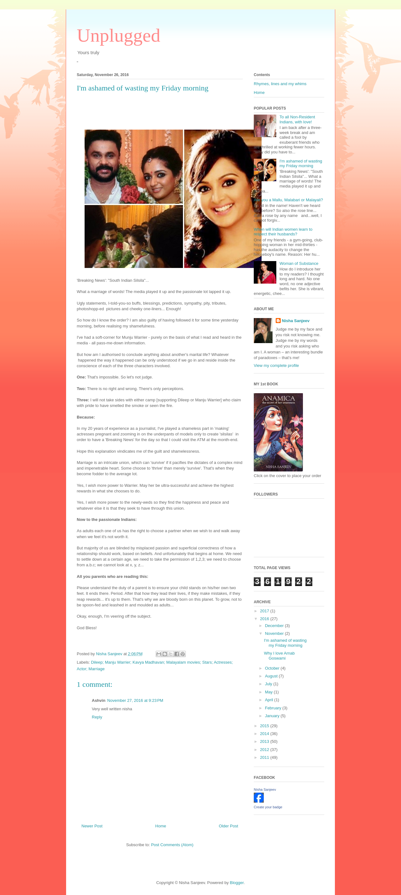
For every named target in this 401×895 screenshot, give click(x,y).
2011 (265, 757)
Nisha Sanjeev (296, 320)
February (274, 708)
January (273, 715)
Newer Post (91, 826)
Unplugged (118, 35)
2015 (265, 725)
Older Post (228, 826)
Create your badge (268, 807)
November (275, 633)
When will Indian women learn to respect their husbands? (283, 232)
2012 (265, 749)
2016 (265, 618)
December (275, 625)
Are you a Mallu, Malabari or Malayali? (288, 200)
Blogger (237, 882)
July (269, 684)
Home (160, 826)
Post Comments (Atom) (172, 844)
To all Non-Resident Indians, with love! (297, 119)
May (269, 692)
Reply (97, 717)
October (273, 668)
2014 (265, 733)
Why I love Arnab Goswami (279, 656)
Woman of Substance (298, 263)
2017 (265, 611)
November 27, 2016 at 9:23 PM (135, 700)
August (272, 676)
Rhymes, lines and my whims (280, 83)
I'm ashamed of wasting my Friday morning (300, 163)
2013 (265, 741)
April (269, 699)
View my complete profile (276, 365)
